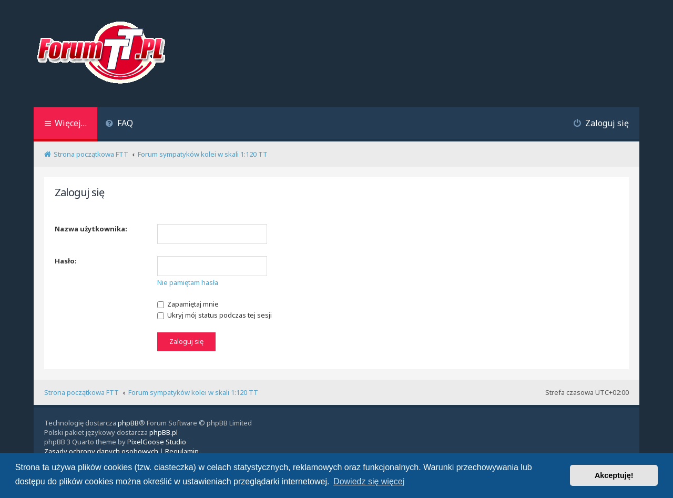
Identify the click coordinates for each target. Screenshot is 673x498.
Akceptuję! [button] (614, 475)
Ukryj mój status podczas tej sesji (214, 315)
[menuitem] (119, 124)
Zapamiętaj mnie (188, 304)
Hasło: (66, 261)
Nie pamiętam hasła (187, 282)
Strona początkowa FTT (81, 392)
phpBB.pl (163, 432)
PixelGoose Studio (156, 441)
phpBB (128, 423)
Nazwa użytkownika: (91, 228)
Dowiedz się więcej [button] (368, 481)
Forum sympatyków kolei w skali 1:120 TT (193, 392)
